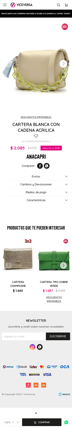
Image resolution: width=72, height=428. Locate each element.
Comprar (44, 422)
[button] (63, 64)
